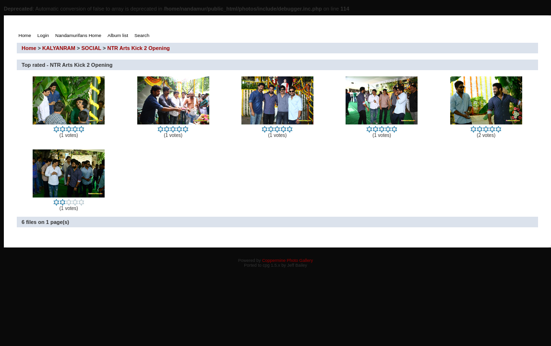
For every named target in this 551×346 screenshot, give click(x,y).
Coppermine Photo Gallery (287, 260)
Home (29, 48)
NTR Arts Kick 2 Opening (138, 48)
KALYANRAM (58, 48)
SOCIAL (91, 48)
